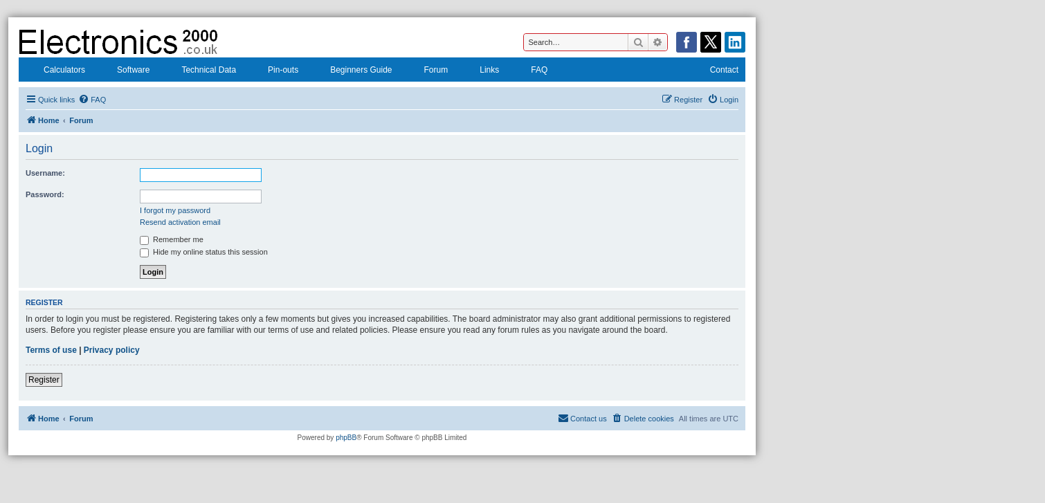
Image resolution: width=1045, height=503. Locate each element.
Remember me (171, 239)
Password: (45, 194)
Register (44, 380)
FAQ (530, 71)
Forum (427, 71)
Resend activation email (180, 222)
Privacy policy (112, 350)
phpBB (346, 437)
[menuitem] (92, 99)
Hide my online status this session (204, 252)
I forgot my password (175, 210)
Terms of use (51, 350)
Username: (45, 173)
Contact (715, 71)
